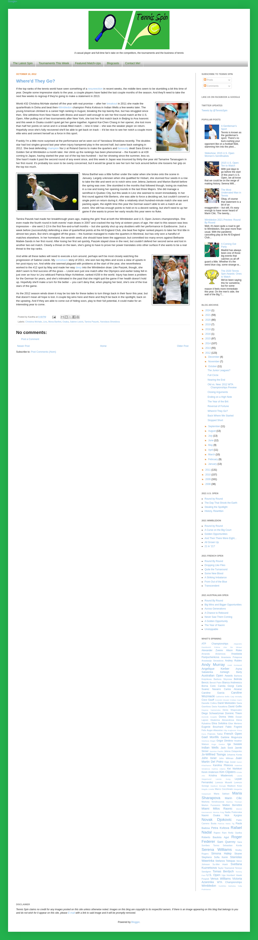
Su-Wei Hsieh (220, 864)
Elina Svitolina (219, 723)
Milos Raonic (223, 808)
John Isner (209, 758)
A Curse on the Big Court (218, 530)
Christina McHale (33, 321)
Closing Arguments (218, 392)
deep (78, 267)
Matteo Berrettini (232, 805)
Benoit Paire (216, 682)
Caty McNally (236, 696)
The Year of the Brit (218, 401)
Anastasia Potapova (231, 657)
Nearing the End (216, 379)
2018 (208, 329)
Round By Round (214, 561)
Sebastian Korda (232, 845)
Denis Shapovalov (232, 710)
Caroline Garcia (213, 692)
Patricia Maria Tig (226, 823)
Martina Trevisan (234, 802)
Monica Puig (218, 812)
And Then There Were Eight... (221, 538)
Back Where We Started (221, 415)
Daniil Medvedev (227, 703)
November (214, 361)
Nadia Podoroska (233, 812)
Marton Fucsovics (211, 805)
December (214, 356)
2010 (208, 474)
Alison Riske (234, 650)
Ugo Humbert (228, 875)
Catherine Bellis (222, 696)
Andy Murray (213, 664)
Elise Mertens (235, 723)
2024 (208, 310)
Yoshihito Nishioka (227, 886)
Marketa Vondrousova (213, 802)
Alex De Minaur (232, 647)
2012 (208, 352)
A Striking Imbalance (216, 577)
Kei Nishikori (234, 768)
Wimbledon (65, 107)
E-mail (71, 912)
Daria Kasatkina (219, 706)
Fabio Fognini (234, 726)
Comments (211, 86)
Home (103, 346)
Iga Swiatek (234, 744)
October (212, 366)
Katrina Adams (218, 769)
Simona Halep (221, 853)
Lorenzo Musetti (223, 782)
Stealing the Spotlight (216, 507)
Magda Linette (208, 789)
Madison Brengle (218, 786)
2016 (208, 334)
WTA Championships (229, 882)
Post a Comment (30, 339)
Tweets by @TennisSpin (214, 110)
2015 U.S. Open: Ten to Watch (230, 164)
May (210, 445)
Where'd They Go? (35, 81)
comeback (62, 259)
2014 (208, 343)
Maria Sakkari (221, 793)
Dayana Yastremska (211, 710)
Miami (205, 808)
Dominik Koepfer (209, 717)
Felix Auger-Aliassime (212, 730)
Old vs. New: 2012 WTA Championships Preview (222, 386)
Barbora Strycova (223, 679)
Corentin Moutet (222, 700)
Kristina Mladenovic (221, 775)
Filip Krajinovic (230, 730)
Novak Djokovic (217, 819)
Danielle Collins (209, 703)
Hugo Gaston (218, 744)
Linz (45, 321)
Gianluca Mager (209, 741)
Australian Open (212, 675)
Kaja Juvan (230, 762)
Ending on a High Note (220, 397)
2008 (208, 484)
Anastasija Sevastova (212, 660)
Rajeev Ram (220, 833)
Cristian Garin (236, 700)
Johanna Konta (234, 754)
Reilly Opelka (235, 833)
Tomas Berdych (223, 871)
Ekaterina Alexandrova (222, 720)
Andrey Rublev (233, 660)
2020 (208, 319)
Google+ (12, 1)
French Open (233, 733)
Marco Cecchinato (224, 789)
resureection (95, 88)
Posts (208, 80)
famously (123, 148)
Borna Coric (209, 686)
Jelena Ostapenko (233, 751)
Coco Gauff (208, 699)
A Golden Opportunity (216, 621)
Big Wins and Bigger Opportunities (223, 604)
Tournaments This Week (54, 63)
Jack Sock (227, 747)
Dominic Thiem (233, 713)
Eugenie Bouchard (212, 726)
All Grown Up (212, 542)
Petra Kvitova (220, 827)
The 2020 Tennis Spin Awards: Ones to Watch (231, 274)
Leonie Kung (223, 779)
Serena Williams (217, 849)
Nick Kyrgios (233, 815)
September (214, 426)
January (212, 464)
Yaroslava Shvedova (110, 321)
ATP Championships (215, 643)
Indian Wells (210, 747)
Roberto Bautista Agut (215, 837)
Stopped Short (215, 420)
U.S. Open (213, 875)
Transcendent (212, 585)
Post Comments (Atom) (43, 351)
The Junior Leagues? (219, 370)
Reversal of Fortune (218, 406)
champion (53, 148)
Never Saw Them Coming (218, 617)
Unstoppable (211, 629)
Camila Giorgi (226, 686)
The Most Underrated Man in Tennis (231, 192)
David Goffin (235, 706)
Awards (229, 675)
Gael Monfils (210, 737)
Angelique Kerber (215, 668)
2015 (208, 338)
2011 (208, 469)
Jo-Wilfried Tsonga (214, 754)
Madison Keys (234, 786)
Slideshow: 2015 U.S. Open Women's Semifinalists (219, 154)
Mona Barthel (54, 321)
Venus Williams (220, 878)
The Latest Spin (23, 63)
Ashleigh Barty (231, 672)
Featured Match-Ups (88, 63)
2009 (208, 479)
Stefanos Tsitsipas (225, 860)
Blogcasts (113, 63)
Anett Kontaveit (234, 665)
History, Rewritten (214, 511)
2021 (208, 315)
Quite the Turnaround (216, 569)
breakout (112, 103)
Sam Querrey (226, 841)
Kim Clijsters (227, 772)
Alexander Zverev (212, 650)
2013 (208, 348)
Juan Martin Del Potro (222, 759)
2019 (208, 324)
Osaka (65, 321)
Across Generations (215, 608)
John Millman (226, 758)
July (210, 435)
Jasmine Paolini (216, 751)
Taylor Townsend (226, 868)
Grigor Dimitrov (224, 740)
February (213, 459)
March (212, 454)
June (211, 440)
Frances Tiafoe (215, 734)
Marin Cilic (233, 798)
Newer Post (23, 346)
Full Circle (213, 375)
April (211, 449)
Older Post (182, 346)
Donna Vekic (226, 716)
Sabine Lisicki (76, 321)
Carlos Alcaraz (233, 689)
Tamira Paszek (91, 321)
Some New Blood (214, 573)
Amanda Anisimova (213, 654)
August (212, 431)
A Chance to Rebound (216, 613)
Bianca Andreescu (232, 682)
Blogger (135, 922)
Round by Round (214, 498)
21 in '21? (210, 546)
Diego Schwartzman (213, 713)
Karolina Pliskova (223, 765)
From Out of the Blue (216, 581)
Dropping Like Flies (215, 565)
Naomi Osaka (211, 815)
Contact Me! (132, 63)
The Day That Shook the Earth (221, 502)
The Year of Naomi (215, 625)
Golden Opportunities (216, 534)
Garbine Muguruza (231, 737)
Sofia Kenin (221, 857)
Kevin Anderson (210, 772)
